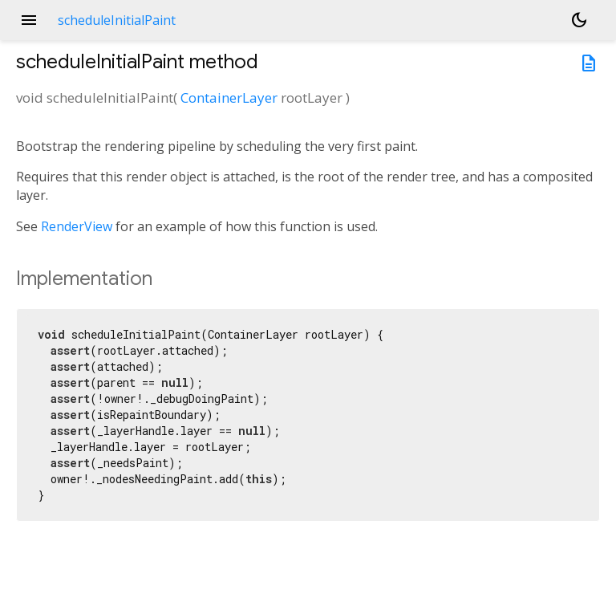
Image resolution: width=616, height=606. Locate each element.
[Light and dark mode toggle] (579, 20)
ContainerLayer (229, 97)
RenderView (76, 226)
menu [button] (28, 20)
